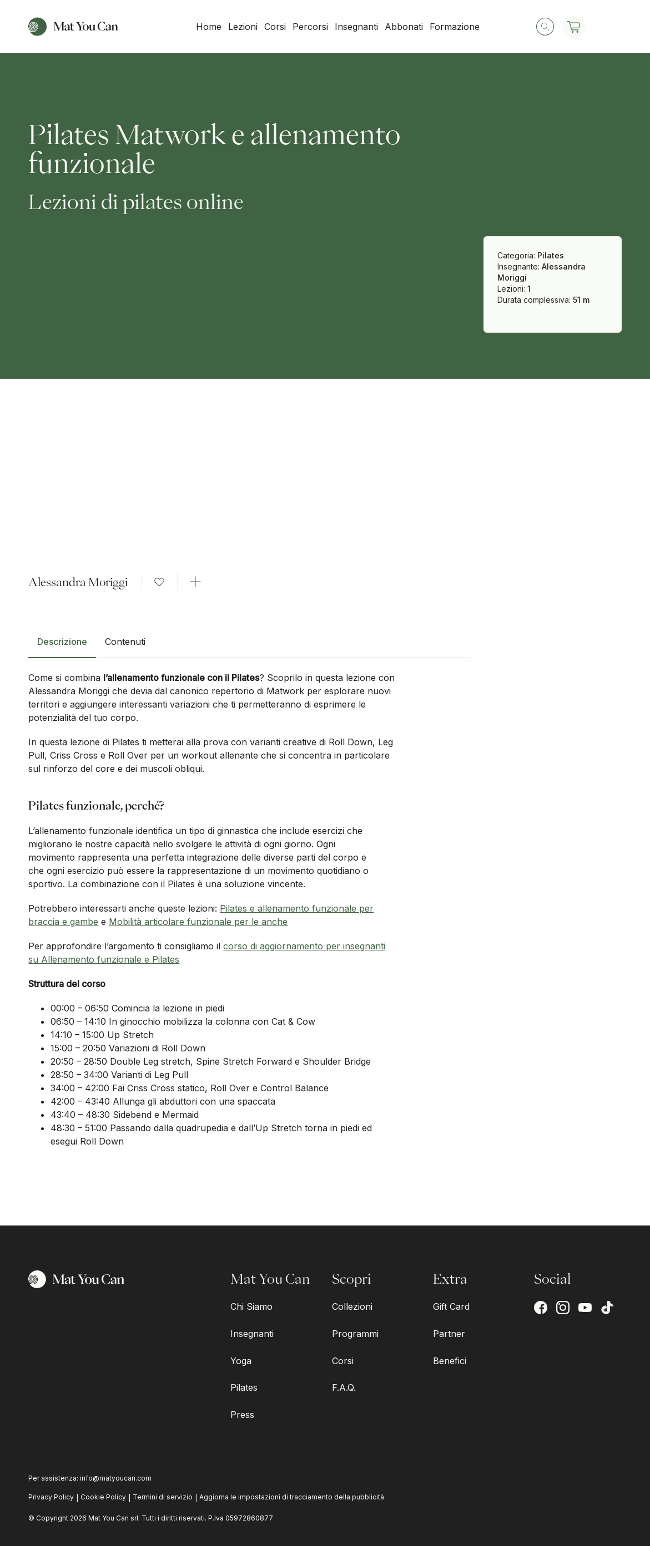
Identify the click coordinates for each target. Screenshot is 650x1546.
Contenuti (125, 641)
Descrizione (62, 641)
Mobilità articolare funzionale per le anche (198, 921)
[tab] (62, 646)
